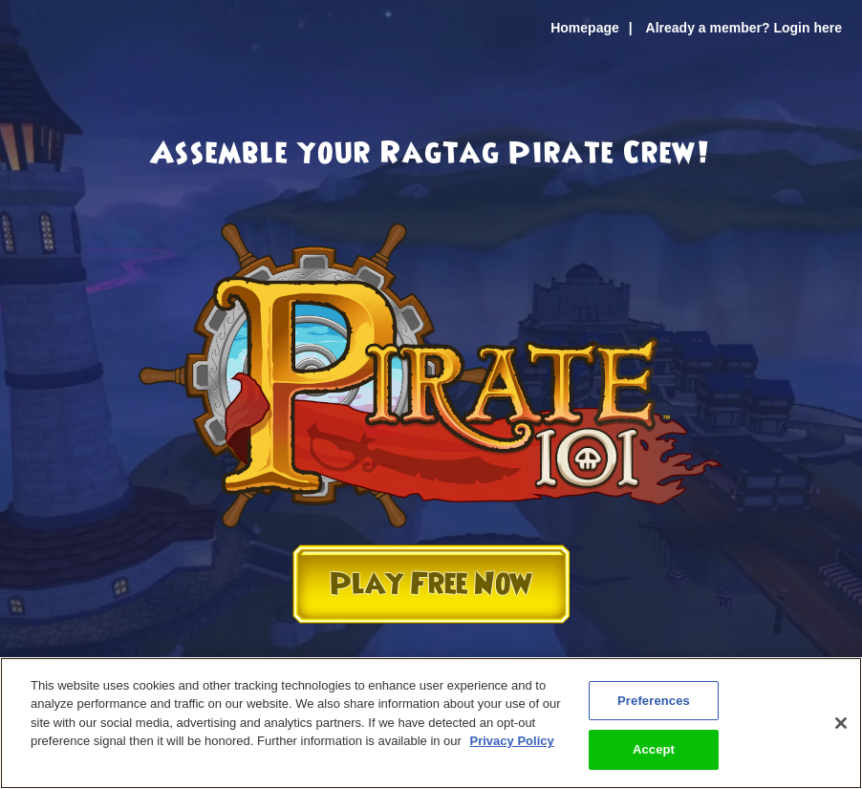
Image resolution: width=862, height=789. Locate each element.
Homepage (584, 27)
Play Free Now (431, 584)
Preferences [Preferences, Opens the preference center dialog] (653, 700)
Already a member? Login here (744, 27)
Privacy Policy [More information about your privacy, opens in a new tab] (512, 741)
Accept (654, 749)
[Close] (841, 723)
